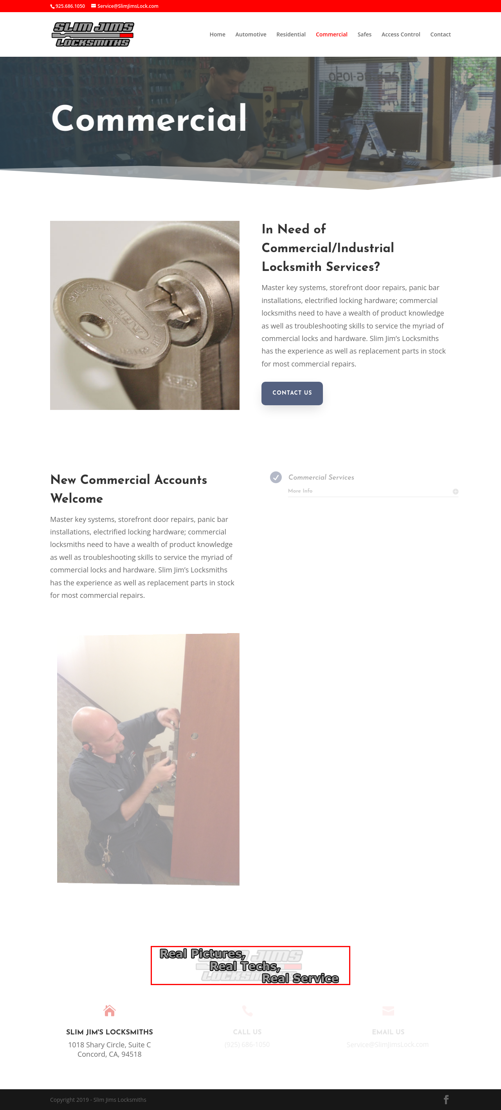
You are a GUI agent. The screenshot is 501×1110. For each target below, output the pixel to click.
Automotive (251, 35)
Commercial (332, 35)
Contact (441, 35)
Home (217, 35)
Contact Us (292, 393)
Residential (291, 35)
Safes (365, 35)
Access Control (401, 35)
